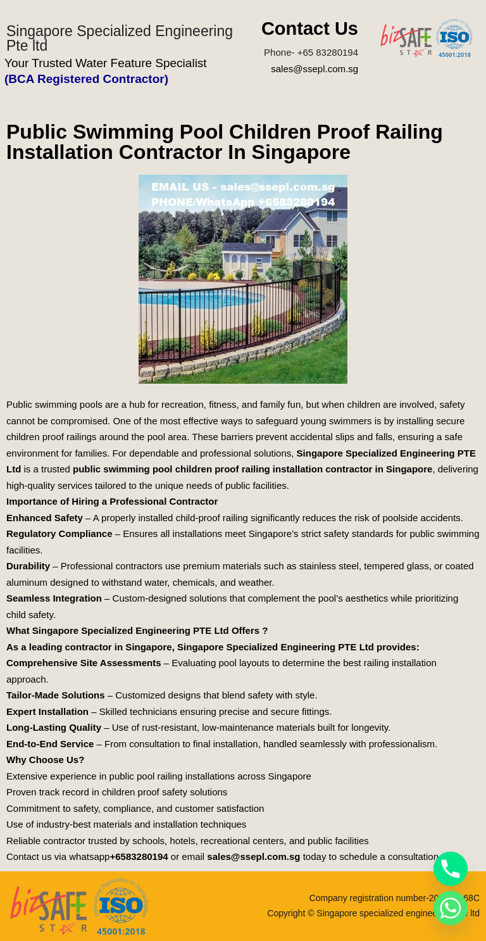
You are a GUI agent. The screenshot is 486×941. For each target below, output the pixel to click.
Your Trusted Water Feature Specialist (105, 63)
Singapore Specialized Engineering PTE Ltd (275, 646)
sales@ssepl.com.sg (314, 68)
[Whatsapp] (450, 908)
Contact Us (309, 28)
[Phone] (450, 869)
